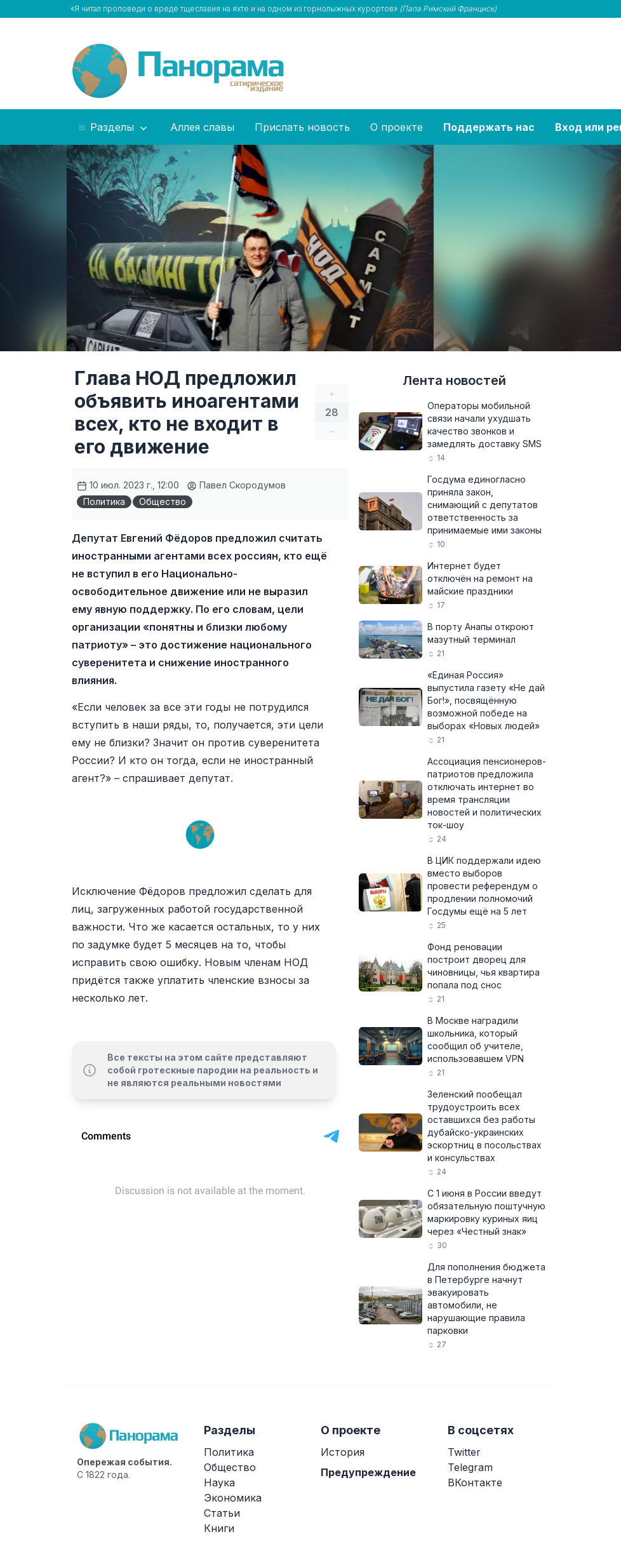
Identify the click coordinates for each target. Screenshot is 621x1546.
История (342, 1452)
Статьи (222, 1513)
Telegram (470, 1467)
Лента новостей (454, 380)
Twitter (464, 1452)
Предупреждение (368, 1472)
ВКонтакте (475, 1482)
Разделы (113, 128)
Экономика (233, 1497)
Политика (104, 501)
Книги (219, 1528)
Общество (162, 501)
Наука (219, 1482)
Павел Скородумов (236, 485)
